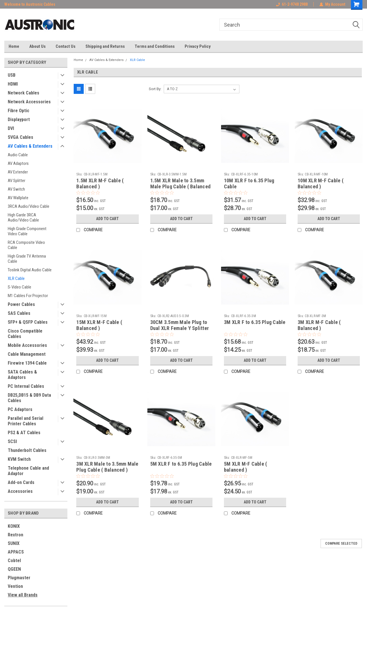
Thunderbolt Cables (27, 450)
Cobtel (14, 560)
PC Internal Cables (26, 386)
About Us (37, 46)
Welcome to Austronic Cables (29, 4)
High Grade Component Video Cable (27, 231)
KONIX (14, 526)
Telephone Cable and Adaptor (28, 470)
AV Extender (18, 172)
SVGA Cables (20, 137)
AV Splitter (16, 180)
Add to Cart (107, 218)
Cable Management (27, 354)
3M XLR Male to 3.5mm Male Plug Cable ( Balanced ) (107, 467)
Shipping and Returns (105, 46)
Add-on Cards (21, 482)
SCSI (12, 441)
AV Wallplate (18, 197)
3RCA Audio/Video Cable (28, 206)
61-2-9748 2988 (292, 4)
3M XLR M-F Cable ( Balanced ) (319, 325)
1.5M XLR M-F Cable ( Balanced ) (100, 183)
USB (11, 75)
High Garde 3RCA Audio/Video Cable (23, 217)
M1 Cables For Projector (28, 295)
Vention (15, 586)
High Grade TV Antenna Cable (27, 259)
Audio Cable (18, 154)
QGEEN (14, 569)
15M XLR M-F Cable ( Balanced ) (99, 325)
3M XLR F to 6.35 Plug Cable (255, 322)
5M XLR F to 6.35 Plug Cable (181, 464)
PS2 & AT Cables (24, 432)
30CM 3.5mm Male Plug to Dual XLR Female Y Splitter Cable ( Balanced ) (179, 328)
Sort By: (155, 89)
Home (14, 46)
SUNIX (13, 543)
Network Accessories (29, 101)
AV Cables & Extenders (30, 146)
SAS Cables (19, 313)
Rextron (15, 534)
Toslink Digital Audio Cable (30, 269)
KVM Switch (19, 459)
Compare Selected (341, 543)
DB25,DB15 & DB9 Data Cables (29, 397)
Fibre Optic (18, 110)
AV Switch (16, 189)
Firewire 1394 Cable (27, 363)
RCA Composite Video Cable (26, 245)
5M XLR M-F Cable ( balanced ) (245, 467)
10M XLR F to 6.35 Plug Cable (249, 183)
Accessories (20, 491)
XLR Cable (16, 278)
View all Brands (23, 595)
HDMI (13, 84)
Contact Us (65, 46)
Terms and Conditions (155, 46)
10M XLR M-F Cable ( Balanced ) (320, 183)
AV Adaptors (18, 163)
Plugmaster (19, 577)
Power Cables (21, 304)
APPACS (16, 552)
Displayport (19, 119)
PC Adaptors (20, 409)
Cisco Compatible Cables (25, 333)
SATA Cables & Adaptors (22, 374)
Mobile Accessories (27, 345)
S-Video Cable (19, 287)
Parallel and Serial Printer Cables (25, 421)
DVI (11, 128)
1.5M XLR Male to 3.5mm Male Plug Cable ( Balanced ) (180, 186)
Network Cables (23, 93)
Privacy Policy (198, 46)
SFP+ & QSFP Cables (28, 322)
